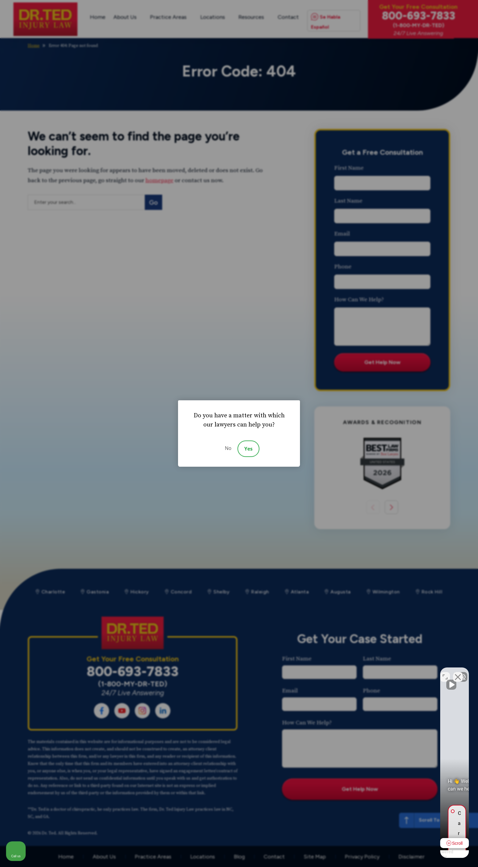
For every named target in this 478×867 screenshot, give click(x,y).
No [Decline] (228, 448)
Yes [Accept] (248, 448)
